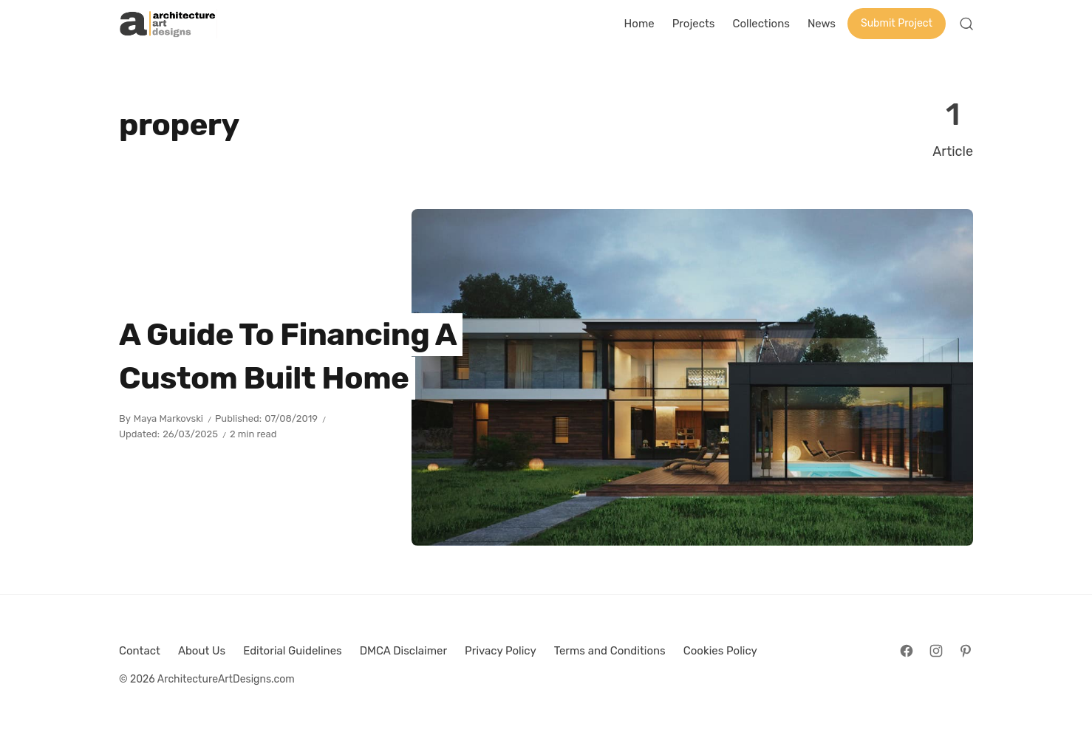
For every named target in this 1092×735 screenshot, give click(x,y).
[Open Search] (966, 23)
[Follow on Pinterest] (965, 650)
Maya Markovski (168, 418)
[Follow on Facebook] (906, 650)
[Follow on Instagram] (936, 650)
